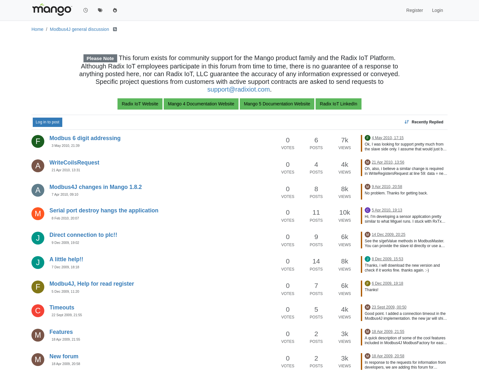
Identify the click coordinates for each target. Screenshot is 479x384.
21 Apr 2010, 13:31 (66, 170)
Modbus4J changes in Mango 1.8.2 (95, 187)
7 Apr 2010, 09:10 (65, 194)
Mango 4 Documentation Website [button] (201, 103)
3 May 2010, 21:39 (66, 145)
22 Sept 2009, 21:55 (67, 315)
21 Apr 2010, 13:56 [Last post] (388, 162)
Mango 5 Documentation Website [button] (277, 103)
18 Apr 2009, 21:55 (66, 339)
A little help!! (66, 259)
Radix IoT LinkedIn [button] (338, 103)
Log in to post (47, 122)
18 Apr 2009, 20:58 (66, 364)
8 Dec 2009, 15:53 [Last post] (387, 259)
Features (61, 332)
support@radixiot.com (238, 89)
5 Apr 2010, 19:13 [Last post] (387, 210)
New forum (63, 356)
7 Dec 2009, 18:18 (65, 267)
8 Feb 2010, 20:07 (65, 218)
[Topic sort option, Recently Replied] (423, 122)
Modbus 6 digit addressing (85, 138)
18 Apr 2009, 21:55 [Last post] (388, 331)
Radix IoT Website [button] (140, 103)
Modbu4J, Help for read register (91, 284)
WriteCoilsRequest (74, 162)
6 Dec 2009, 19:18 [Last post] (387, 283)
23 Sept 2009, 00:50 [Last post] (389, 307)
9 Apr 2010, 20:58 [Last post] (387, 186)
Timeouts (61, 307)
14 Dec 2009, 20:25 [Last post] (388, 234)
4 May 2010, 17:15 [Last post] (388, 138)
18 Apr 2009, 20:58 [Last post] (388, 356)
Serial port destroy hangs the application (103, 210)
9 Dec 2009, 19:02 (65, 243)
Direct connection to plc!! (83, 235)
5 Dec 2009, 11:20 (65, 291)
